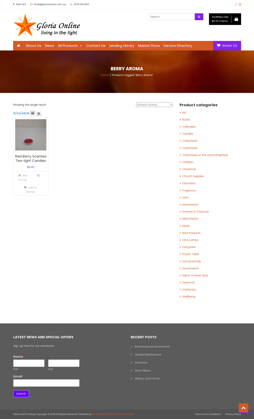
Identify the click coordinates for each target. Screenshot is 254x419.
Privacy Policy (233, 414)
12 (14, 113)
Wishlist (227, 46)
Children (187, 162)
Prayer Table (190, 254)
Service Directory (178, 45)
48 (23, 113)
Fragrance (189, 190)
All (27, 113)
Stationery (189, 289)
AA (184, 112)
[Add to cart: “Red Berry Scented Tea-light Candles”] (22, 178)
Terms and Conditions (208, 414)
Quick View (38, 175)
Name (19, 357)
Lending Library (121, 45)
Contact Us (95, 45)
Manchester (190, 219)
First (15, 369)
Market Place (149, 45)
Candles (187, 134)
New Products (191, 233)
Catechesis (189, 141)
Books (186, 120)
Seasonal (188, 282)
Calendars (189, 127)
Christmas (189, 169)
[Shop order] (154, 104)
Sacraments (190, 268)
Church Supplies (193, 176)
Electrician (141, 362)
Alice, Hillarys (143, 370)
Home (105, 75)
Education (189, 183)
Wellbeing (188, 296)
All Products (70, 45)
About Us (33, 45)
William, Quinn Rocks (147, 378)
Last (50, 369)
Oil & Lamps (190, 240)
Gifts (185, 197)
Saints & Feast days (195, 275)
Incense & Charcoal (195, 211)
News (49, 45)
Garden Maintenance (148, 354)
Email (19, 377)
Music (186, 226)
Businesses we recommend (152, 346)
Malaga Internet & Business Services (113, 414)
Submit (21, 394)
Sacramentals (191, 261)
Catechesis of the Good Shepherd (205, 155)
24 (18, 113)
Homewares (190, 204)
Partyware (189, 247)
